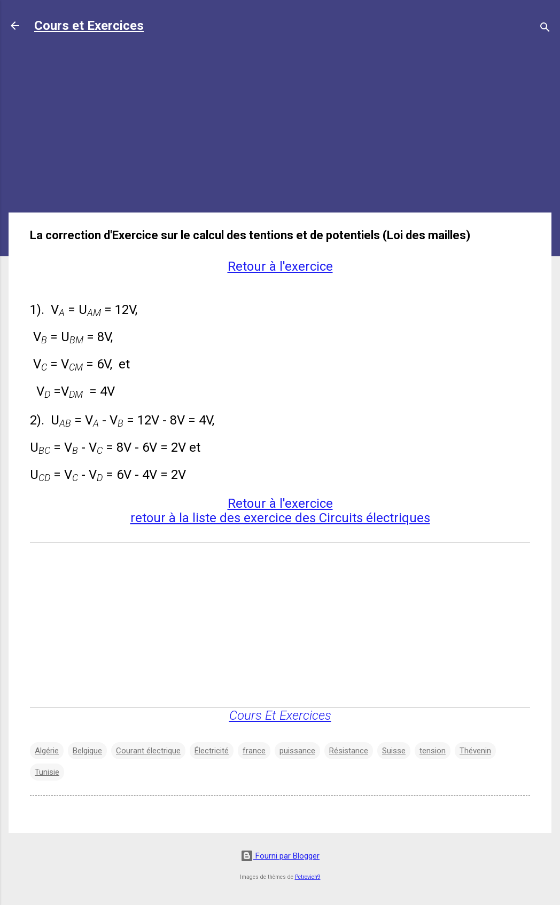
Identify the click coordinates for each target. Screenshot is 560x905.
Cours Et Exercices (280, 715)
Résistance (348, 751)
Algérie (47, 751)
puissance (297, 751)
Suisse (394, 751)
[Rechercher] (545, 29)
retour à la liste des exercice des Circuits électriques (280, 517)
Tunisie (47, 772)
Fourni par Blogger (280, 856)
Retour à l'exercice (280, 266)
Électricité (212, 751)
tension (432, 751)
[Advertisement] (280, 129)
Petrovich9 (308, 876)
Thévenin (475, 751)
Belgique (87, 751)
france (254, 751)
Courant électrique (148, 751)
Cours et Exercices (89, 25)
